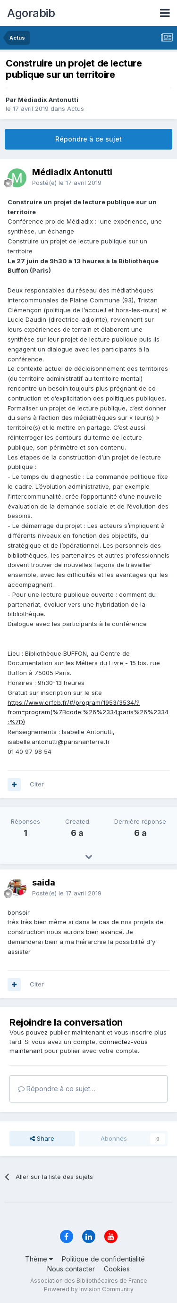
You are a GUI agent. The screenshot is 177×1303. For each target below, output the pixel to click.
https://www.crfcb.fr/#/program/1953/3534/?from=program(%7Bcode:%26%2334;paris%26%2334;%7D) (88, 712)
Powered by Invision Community (89, 1289)
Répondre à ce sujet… (56, 1089)
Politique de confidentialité (103, 1259)
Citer (37, 784)
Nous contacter (71, 1269)
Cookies (117, 1269)
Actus (75, 108)
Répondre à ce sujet (88, 139)
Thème (39, 1259)
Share (42, 1138)
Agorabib (31, 13)
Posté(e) (66, 182)
